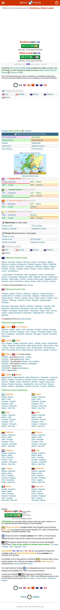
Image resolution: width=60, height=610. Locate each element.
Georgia (20, 269)
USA (6, 94)
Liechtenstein (49, 275)
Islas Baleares (13, 271)
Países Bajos (14, 279)
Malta (30, 277)
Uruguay (33, 332)
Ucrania (52, 281)
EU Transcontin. (37, 149)
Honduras (28, 334)
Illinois (43, 298)
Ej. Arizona (31, 578)
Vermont (54, 311)
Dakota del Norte (47, 296)
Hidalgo (12, 382)
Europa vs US (16, 72)
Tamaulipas (20, 386)
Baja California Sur (32, 377)
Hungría (33, 269)
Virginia (4, 313)
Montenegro (53, 277)
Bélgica (50, 262)
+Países (27, 131)
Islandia (5, 143)
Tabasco (11, 386)
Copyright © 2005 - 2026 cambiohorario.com (30, 606)
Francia (12, 269)
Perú (27, 332)
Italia (26, 275)
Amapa (15, 343)
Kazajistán (33, 275)
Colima (35, 379)
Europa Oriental (37, 140)
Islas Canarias (7, 149)
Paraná (12, 348)
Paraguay (20, 332)
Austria (33, 262)
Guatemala (20, 334)
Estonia (52, 266)
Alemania (11, 262)
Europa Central (7, 140)
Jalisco (18, 382)
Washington (27, 313)
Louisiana (21, 300)
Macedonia (23, 277)
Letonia (40, 275)
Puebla (11, 384)
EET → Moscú (36, 204)
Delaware (35, 296)
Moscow (34, 215)
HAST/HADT (6, 368)
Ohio (41, 308)
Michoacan (26, 382)
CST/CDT (5, 359)
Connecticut (26, 296)
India (11, 547)
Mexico (6, 97)
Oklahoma (47, 308)
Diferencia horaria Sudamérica (14, 390)
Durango (42, 379)
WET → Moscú (36, 182)
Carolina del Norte (46, 293)
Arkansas (27, 293)
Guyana (45, 329)
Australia (48, 94)
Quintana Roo (29, 384)
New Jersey (15, 308)
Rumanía (5, 281)
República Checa (51, 279)
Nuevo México (34, 361)
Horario (26, 597)
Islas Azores (6, 146)
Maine (28, 300)
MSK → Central (7, 218)
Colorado (18, 296)
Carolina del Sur (7, 296)
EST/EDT (5, 357)
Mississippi (14, 306)
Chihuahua (19, 379)
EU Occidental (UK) (9, 137)
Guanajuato (50, 379)
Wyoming (5, 315)
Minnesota (5, 306)
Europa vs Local (8, 236)
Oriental (33, 207)
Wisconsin (49, 313)
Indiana (50, 298)
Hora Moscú (36, 137)
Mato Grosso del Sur (35, 345)
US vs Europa (36, 239)
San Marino (19, 281)
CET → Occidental (8, 193)
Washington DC (38, 313)
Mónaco (44, 277)
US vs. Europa (37, 226)
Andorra (19, 262)
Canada (20, 250)
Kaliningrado (36, 143)
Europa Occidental (8, 182)
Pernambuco (20, 348)
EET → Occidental (8, 204)
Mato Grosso (21, 345)
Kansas (5, 300)
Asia (24, 285)
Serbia (27, 281)
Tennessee (34, 311)
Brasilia (37, 343)
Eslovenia (38, 266)
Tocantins (53, 350)
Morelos (35, 382)
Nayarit (41, 382)
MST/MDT (5, 361)
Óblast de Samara (38, 146)
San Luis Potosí (40, 384)
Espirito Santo (52, 343)
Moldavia (37, 277)
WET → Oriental (36, 185)
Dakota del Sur (7, 298)
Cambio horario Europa (30, 176)
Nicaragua (37, 334)
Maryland (35, 300)
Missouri (23, 306)
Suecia (33, 281)
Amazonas (23, 343)
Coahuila (28, 379)
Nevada (47, 306)
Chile (23, 329)
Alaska (12, 293)
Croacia (12, 266)
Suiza (39, 281)
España (46, 266)
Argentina (5, 329)
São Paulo (38, 350)
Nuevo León (50, 382)
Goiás (5, 345)
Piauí (28, 348)
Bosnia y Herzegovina (18, 264)
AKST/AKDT (6, 366)
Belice (49, 332)
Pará (56, 345)
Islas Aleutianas (22, 368)
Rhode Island (23, 311)
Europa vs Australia (9, 242)
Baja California (19, 377)
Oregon (5, 311)
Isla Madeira (18, 275)
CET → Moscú (36, 193)
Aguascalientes (7, 377)
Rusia (11, 281)
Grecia (26, 269)
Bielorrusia (5, 264)
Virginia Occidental (15, 313)
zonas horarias (25, 319)
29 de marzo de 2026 (17, 68)
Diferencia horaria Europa (14, 258)
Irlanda (40, 269)
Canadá (20, 94)
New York (34, 308)
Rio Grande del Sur (14, 350)
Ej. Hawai (54, 544)
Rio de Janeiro (37, 348)
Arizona (19, 293)
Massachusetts (45, 300)
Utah (47, 311)
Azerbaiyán (42, 262)
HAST (4, 370)
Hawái (14, 370)
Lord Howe (16, 563)
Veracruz (36, 386)
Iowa (55, 298)
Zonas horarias (14, 131)
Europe (34, 250)
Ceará (44, 343)
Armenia (27, 262)
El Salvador (10, 334)
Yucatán (43, 386)
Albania (4, 262)
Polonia (22, 279)
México (4, 408)
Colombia (30, 329)
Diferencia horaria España (13, 323)
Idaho (37, 298)
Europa (29, 68)
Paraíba (5, 348)
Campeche (45, 377)
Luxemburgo (13, 277)
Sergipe (46, 350)
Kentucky (13, 300)
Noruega (5, 279)
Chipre (44, 264)
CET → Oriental (36, 196)
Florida (17, 298)
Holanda (31, 264)
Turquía (46, 281)
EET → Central (7, 207)
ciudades (35, 597)
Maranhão (11, 345)
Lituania (4, 277)
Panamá (45, 334)
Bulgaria (38, 264)
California (35, 293)
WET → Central (7, 185)
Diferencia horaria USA (13, 289)
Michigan (5, 302)
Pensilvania (13, 311)
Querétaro (18, 384)
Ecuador (38, 329)
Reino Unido (38, 279)
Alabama (5, 293)
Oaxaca (4, 384)
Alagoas (9, 343)
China (39, 578)
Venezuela (41, 332)
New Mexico (25, 308)
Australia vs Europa (38, 242)
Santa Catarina (27, 350)
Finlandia (5, 269)
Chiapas (11, 379)
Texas (42, 311)
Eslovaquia (29, 266)
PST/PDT (5, 364)
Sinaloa (50, 384)
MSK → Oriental (36, 218)
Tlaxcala (28, 386)
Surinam (13, 332)
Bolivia (12, 329)
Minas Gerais (48, 345)
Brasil (18, 329)
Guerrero (5, 382)
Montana (30, 306)
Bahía (31, 343)
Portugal (30, 279)
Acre (3, 343)
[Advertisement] (30, 25)
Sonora (4, 386)
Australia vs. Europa (39, 229)
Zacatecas (51, 386)
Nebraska (38, 306)
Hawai (31, 298)
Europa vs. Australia (9, 229)
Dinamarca (20, 266)
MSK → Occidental (9, 215)
